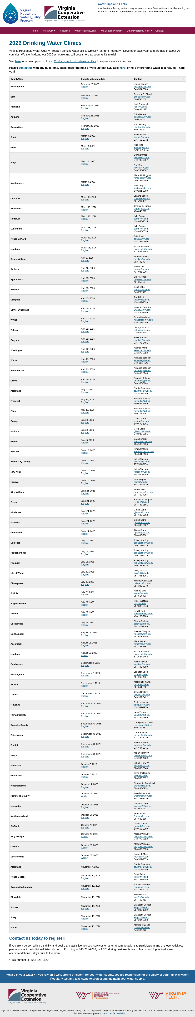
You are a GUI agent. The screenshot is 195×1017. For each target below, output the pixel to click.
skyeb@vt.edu (141, 775)
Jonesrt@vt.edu (141, 816)
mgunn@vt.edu (141, 684)
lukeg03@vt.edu (142, 461)
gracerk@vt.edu (142, 826)
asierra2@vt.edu (142, 623)
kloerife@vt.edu (141, 147)
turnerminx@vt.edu (143, 492)
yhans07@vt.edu (142, 310)
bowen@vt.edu (141, 269)
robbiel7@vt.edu (142, 502)
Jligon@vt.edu (141, 674)
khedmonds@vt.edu (144, 451)
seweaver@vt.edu (143, 441)
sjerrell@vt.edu (141, 137)
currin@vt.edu (141, 218)
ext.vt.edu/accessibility (114, 1013)
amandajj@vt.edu (142, 360)
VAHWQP (47, 30)
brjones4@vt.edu (142, 279)
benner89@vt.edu (143, 117)
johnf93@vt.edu (141, 765)
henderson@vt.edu (143, 320)
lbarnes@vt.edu (141, 157)
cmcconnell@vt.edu (143, 725)
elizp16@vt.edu (141, 907)
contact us (26, 67)
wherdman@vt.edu (143, 796)
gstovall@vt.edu (142, 330)
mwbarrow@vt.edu (143, 755)
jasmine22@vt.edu (143, 806)
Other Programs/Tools (138, 30)
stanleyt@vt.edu (142, 127)
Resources (64, 30)
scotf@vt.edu (140, 482)
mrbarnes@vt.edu (143, 644)
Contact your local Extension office (75, 61)
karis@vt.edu (140, 106)
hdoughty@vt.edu (142, 634)
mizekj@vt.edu (141, 856)
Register (85, 86)
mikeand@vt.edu (142, 583)
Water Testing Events (85, 30)
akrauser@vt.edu (142, 350)
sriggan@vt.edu (141, 887)
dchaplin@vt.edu (142, 96)
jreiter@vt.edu (141, 877)
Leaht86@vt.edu (142, 715)
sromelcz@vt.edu (142, 785)
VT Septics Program (111, 30)
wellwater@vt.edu (142, 188)
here (18, 61)
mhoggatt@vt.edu (142, 178)
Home (35, 30)
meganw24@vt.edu (143, 836)
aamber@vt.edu (142, 664)
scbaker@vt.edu (142, 289)
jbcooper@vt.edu (142, 86)
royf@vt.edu (140, 603)
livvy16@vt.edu (141, 573)
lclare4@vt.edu (141, 421)
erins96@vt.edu (141, 239)
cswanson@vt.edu (143, 391)
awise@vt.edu (141, 593)
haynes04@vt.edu (143, 735)
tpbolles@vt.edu (142, 259)
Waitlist (84, 655)
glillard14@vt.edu (142, 431)
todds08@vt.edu (142, 299)
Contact (159, 30)
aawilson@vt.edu (142, 745)
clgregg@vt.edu (141, 208)
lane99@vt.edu (141, 897)
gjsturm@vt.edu (142, 512)
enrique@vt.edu (142, 704)
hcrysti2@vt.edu (142, 694)
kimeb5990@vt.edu (143, 613)
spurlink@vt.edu (142, 340)
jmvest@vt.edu (141, 167)
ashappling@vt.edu (143, 542)
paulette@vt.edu (142, 927)
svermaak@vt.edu (143, 249)
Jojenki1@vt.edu (142, 198)
